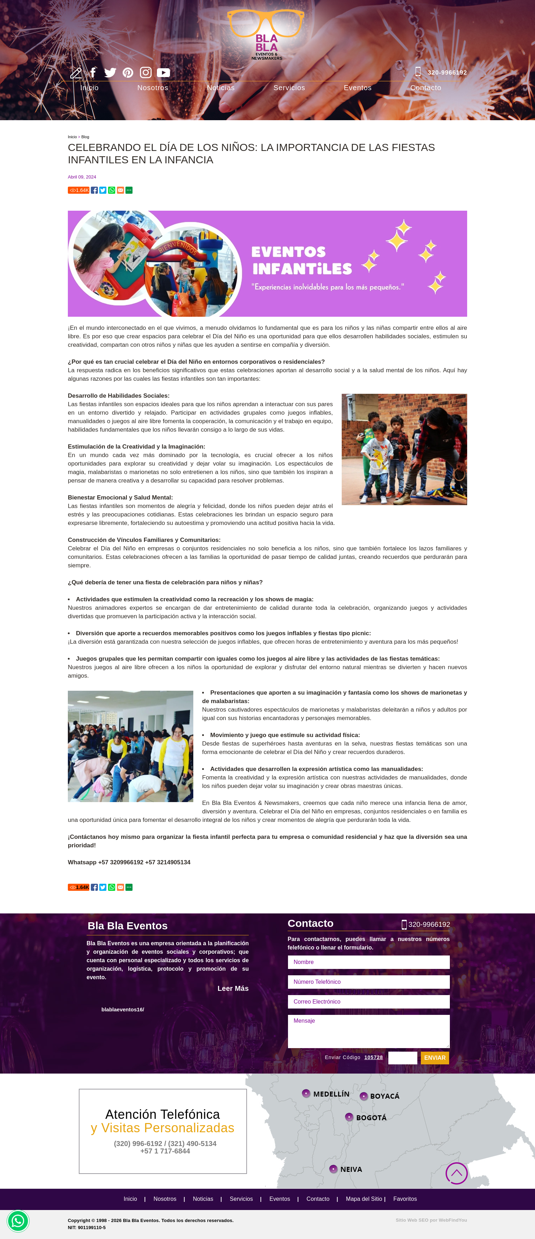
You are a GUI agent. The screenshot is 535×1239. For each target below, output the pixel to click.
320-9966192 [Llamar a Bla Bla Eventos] (447, 72)
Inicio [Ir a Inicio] (89, 88)
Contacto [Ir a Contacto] (425, 88)
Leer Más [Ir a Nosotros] (233, 988)
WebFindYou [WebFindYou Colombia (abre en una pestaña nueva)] (453, 1220)
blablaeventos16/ (122, 1009)
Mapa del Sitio (364, 1199)
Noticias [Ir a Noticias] (221, 88)
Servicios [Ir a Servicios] (289, 88)
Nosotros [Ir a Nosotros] (153, 88)
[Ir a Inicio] (268, 25)
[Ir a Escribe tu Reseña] (75, 73)
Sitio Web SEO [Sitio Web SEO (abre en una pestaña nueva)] (412, 1220)
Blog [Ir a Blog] (85, 137)
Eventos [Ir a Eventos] (358, 88)
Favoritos (405, 1199)
